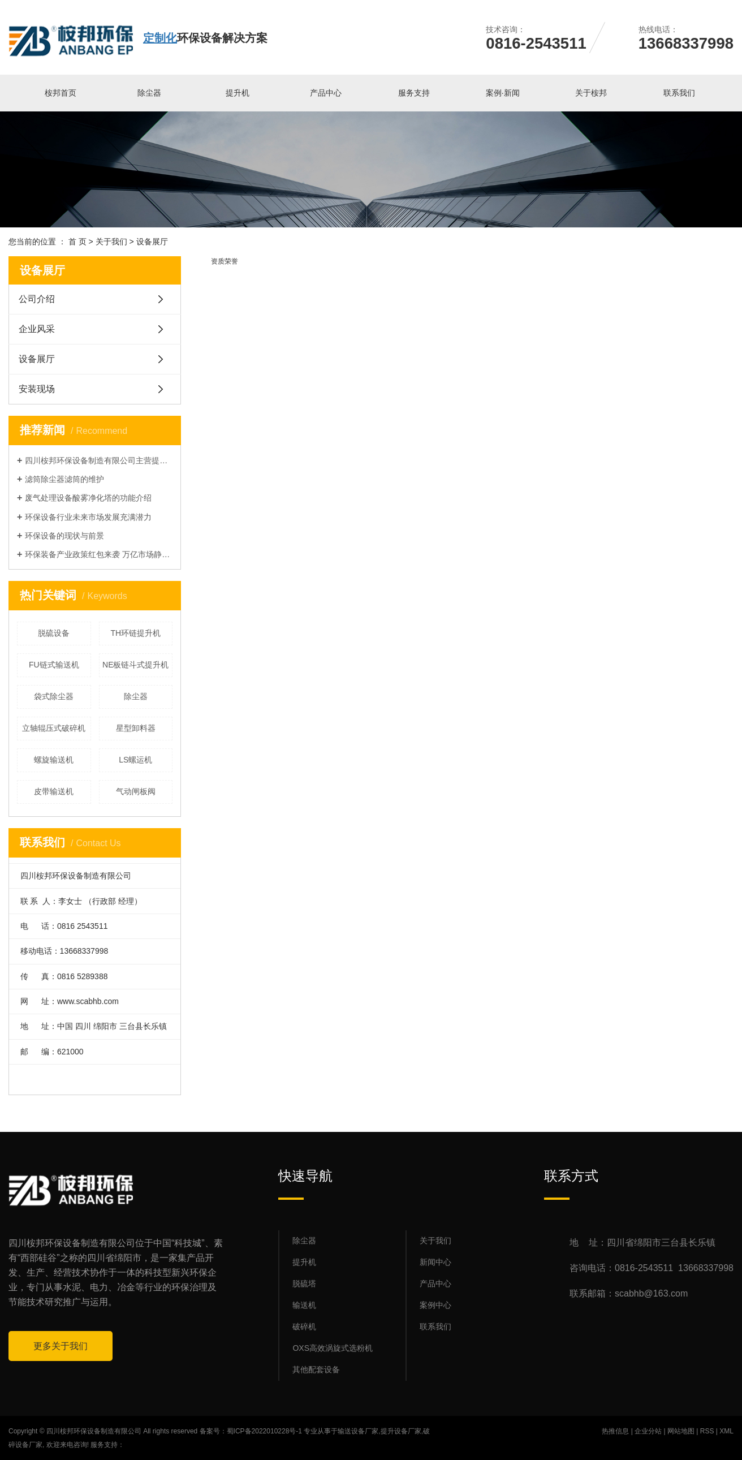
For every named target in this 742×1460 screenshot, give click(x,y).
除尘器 (149, 92)
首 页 (77, 241)
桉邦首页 (60, 92)
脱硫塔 (304, 1283)
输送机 (304, 1305)
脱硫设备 (54, 633)
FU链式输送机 (54, 664)
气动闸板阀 (136, 791)
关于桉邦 (591, 92)
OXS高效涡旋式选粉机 (332, 1348)
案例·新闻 (503, 92)
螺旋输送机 (54, 759)
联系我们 (679, 92)
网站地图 (680, 1431)
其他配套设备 (316, 1369)
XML (726, 1431)
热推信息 (615, 1431)
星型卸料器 (136, 728)
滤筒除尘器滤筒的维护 (64, 479)
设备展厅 (37, 359)
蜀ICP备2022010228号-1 (264, 1431)
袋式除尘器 (54, 696)
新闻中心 (435, 1262)
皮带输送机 (54, 791)
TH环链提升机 (135, 633)
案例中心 (435, 1305)
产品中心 (326, 92)
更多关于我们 (60, 1346)
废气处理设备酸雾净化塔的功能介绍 (88, 497)
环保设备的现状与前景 (64, 535)
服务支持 (414, 92)
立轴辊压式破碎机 (53, 728)
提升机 (237, 92)
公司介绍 (37, 299)
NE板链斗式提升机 (135, 664)
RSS (707, 1431)
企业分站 (648, 1431)
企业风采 (37, 329)
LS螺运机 (135, 759)
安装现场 (37, 389)
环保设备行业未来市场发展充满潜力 (88, 517)
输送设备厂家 (358, 1431)
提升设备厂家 (401, 1431)
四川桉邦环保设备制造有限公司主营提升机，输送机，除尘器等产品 (98, 460)
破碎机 (304, 1326)
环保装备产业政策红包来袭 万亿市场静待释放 (98, 554)
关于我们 (111, 241)
